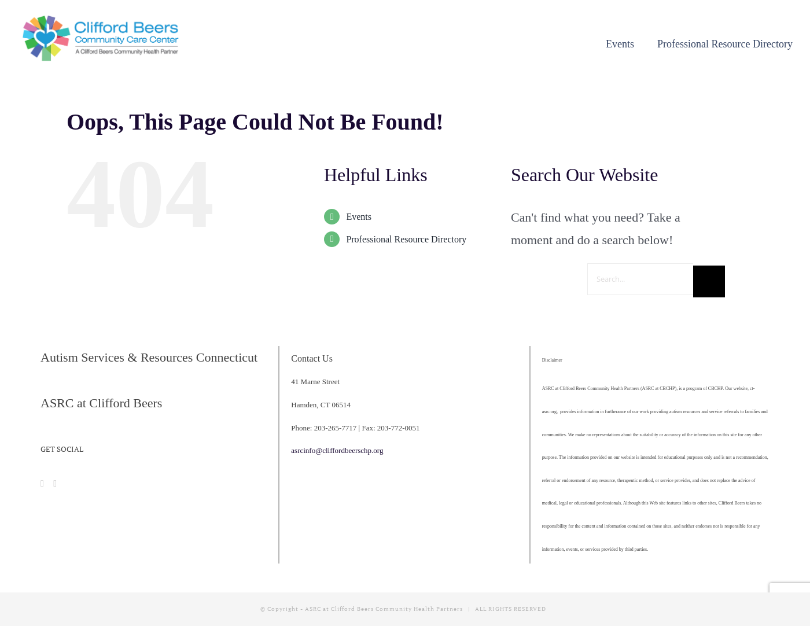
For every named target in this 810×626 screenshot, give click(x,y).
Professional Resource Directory (406, 239)
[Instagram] (55, 483)
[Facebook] (42, 483)
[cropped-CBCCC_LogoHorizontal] (102, 19)
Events (358, 217)
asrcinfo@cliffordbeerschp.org (337, 450)
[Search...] (640, 279)
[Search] (709, 281)
